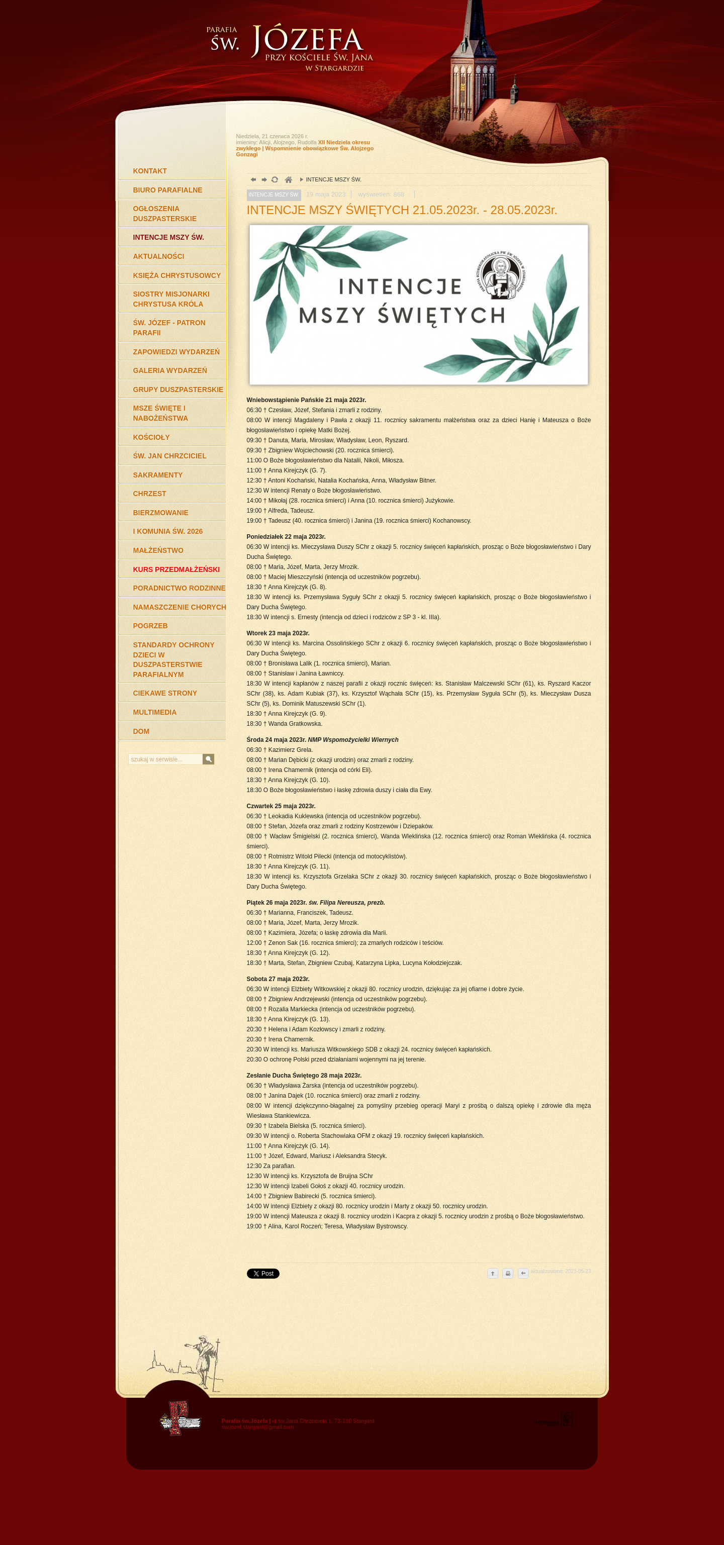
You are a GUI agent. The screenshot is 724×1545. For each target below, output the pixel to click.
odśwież (274, 180)
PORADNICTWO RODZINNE (179, 588)
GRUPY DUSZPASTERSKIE (178, 389)
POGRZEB (150, 626)
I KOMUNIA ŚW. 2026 (168, 531)
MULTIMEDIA (155, 712)
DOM (141, 731)
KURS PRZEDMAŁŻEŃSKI (176, 569)
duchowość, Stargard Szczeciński (288, 180)
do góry (492, 1274)
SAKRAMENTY (158, 475)
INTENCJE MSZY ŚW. (168, 237)
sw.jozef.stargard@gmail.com (258, 1427)
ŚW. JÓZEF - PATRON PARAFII (169, 328)
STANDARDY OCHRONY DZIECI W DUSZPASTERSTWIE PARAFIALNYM (174, 660)
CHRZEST (149, 494)
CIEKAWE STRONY (165, 693)
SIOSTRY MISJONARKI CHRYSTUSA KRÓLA (171, 299)
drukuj (507, 1274)
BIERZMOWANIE (161, 513)
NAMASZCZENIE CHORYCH (179, 607)
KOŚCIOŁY (151, 437)
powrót (252, 180)
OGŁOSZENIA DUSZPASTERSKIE (165, 214)
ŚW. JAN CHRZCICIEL (170, 456)
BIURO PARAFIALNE (168, 190)
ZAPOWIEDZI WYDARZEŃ (176, 352)
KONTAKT (150, 171)
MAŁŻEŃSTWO (158, 550)
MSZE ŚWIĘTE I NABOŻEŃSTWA (161, 413)
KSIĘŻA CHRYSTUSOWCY (177, 275)
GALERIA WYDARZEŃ (170, 370)
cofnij (522, 1274)
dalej (263, 180)
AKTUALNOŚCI (159, 256)
